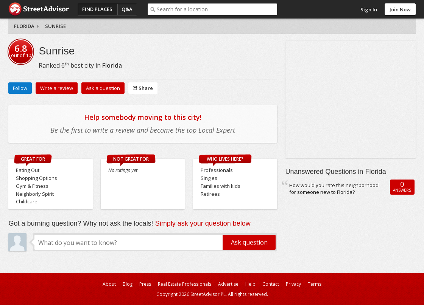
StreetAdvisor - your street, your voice (38, 9)
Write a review (56, 88)
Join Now (400, 9)
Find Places (97, 9)
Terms (314, 284)
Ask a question (103, 88)
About (109, 284)
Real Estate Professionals (184, 284)
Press (145, 284)
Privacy (293, 284)
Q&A (127, 9)
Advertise (228, 284)
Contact (270, 284)
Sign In (368, 9)
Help (250, 284)
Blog (127, 284)
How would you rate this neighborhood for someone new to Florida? (334, 189)
